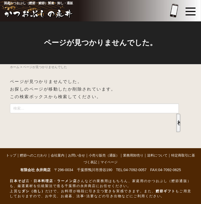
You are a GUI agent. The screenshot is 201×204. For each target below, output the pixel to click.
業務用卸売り (133, 155)
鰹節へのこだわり (33, 155)
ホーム (14, 67)
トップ (11, 155)
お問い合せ (76, 155)
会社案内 (57, 155)
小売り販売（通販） (104, 155)
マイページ (109, 162)
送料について (157, 155)
